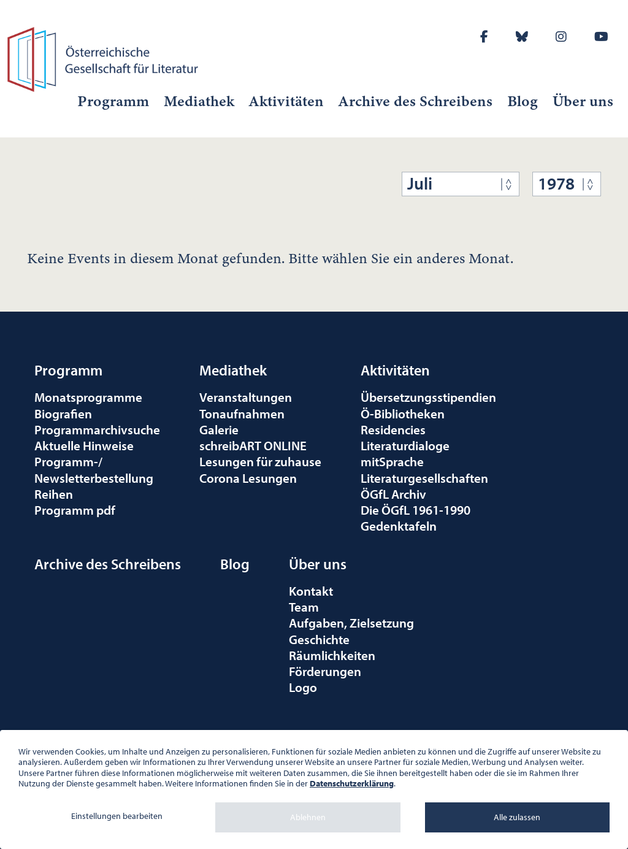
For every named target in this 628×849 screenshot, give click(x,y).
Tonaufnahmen (242, 413)
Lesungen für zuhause (260, 461)
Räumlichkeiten (332, 655)
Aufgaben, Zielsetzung (351, 623)
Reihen (53, 494)
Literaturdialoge (405, 445)
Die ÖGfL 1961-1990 (415, 510)
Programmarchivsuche (97, 429)
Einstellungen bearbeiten (117, 815)
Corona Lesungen (248, 478)
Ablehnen (308, 817)
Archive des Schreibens (415, 101)
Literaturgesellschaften (424, 478)
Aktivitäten (286, 101)
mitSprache (392, 461)
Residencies (393, 429)
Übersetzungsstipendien (428, 397)
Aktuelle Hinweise (84, 445)
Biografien (63, 413)
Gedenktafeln (399, 526)
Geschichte (319, 639)
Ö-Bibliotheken (403, 413)
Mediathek (199, 101)
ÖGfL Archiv (393, 494)
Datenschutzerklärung (352, 783)
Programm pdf (74, 510)
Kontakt (311, 591)
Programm (113, 101)
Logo (303, 687)
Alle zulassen (517, 817)
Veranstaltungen (245, 397)
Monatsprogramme (88, 397)
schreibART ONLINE (253, 445)
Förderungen (325, 671)
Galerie (219, 429)
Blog (522, 101)
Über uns (583, 101)
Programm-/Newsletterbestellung (93, 469)
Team (304, 607)
